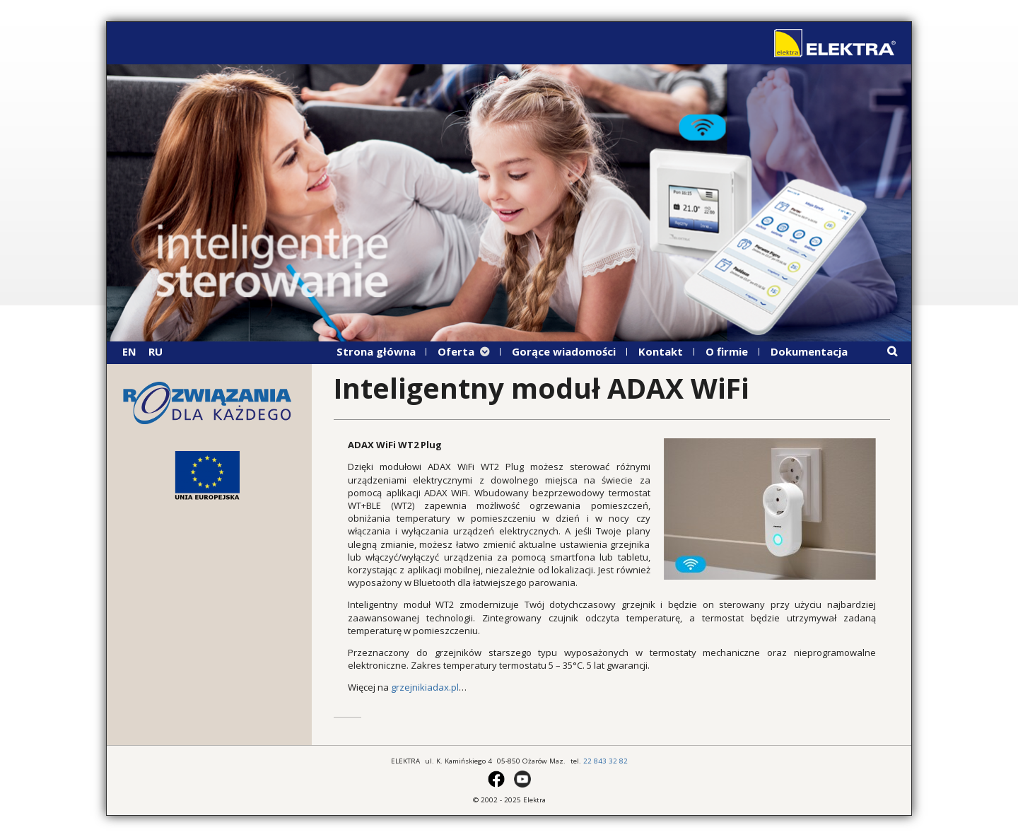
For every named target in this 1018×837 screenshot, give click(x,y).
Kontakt (660, 351)
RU (155, 351)
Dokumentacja (809, 351)
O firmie (727, 351)
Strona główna (376, 351)
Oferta (456, 351)
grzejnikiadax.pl (425, 687)
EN (129, 351)
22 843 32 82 (605, 761)
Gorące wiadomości (564, 351)
